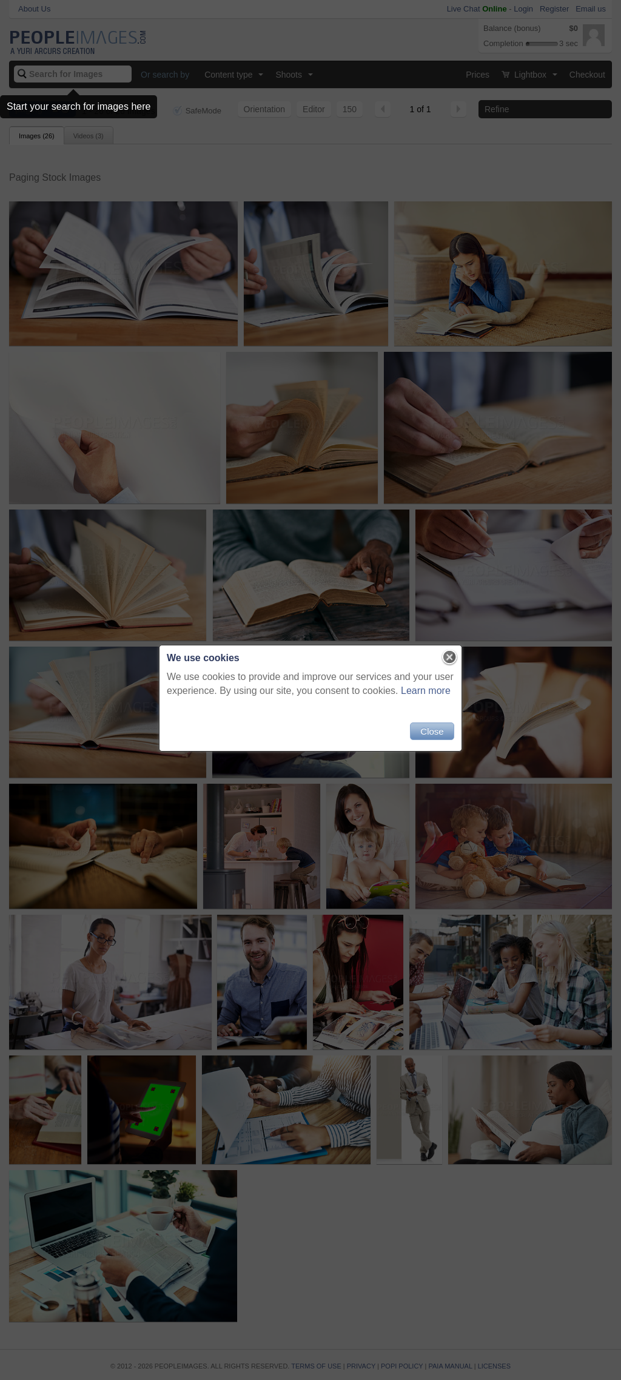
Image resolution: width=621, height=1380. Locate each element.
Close (431, 731)
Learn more (426, 690)
